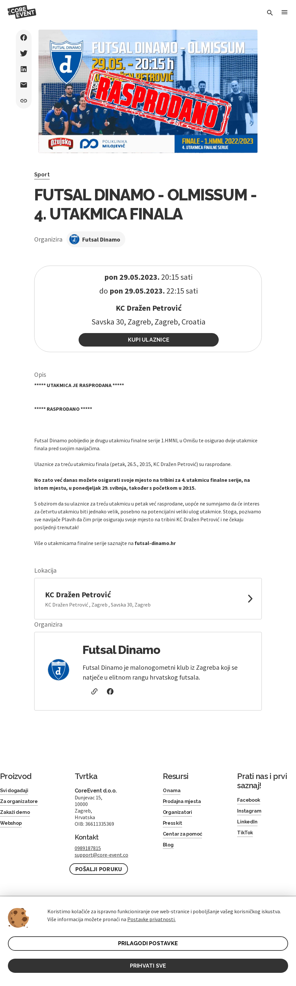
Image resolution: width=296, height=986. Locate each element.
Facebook (250, 802)
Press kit (174, 827)
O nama (173, 792)
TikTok (245, 836)
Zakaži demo (17, 815)
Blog (169, 850)
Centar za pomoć (185, 839)
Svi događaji (15, 792)
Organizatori (179, 815)
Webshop (12, 827)
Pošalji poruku (98, 870)
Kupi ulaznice (149, 340)
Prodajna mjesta (184, 804)
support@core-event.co (101, 856)
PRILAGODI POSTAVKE (148, 942)
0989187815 (88, 849)
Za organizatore (21, 804)
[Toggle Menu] (284, 13)
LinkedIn (248, 825)
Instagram (250, 813)
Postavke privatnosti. (151, 918)
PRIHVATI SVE (148, 965)
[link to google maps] (148, 600)
